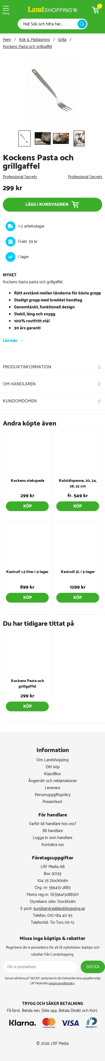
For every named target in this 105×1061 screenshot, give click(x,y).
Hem (7, 39)
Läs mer (10, 340)
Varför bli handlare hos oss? (52, 823)
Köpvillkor (52, 773)
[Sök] (49, 24)
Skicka (92, 966)
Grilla (62, 39)
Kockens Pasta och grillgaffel (27, 46)
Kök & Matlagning (34, 39)
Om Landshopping (52, 760)
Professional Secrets (20, 176)
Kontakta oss (52, 844)
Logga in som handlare (52, 837)
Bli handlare (53, 830)
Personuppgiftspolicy (53, 794)
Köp (27, 506)
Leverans (52, 787)
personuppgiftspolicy (61, 983)
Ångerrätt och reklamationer (52, 780)
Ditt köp (53, 766)
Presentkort (52, 801)
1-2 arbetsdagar (31, 226)
